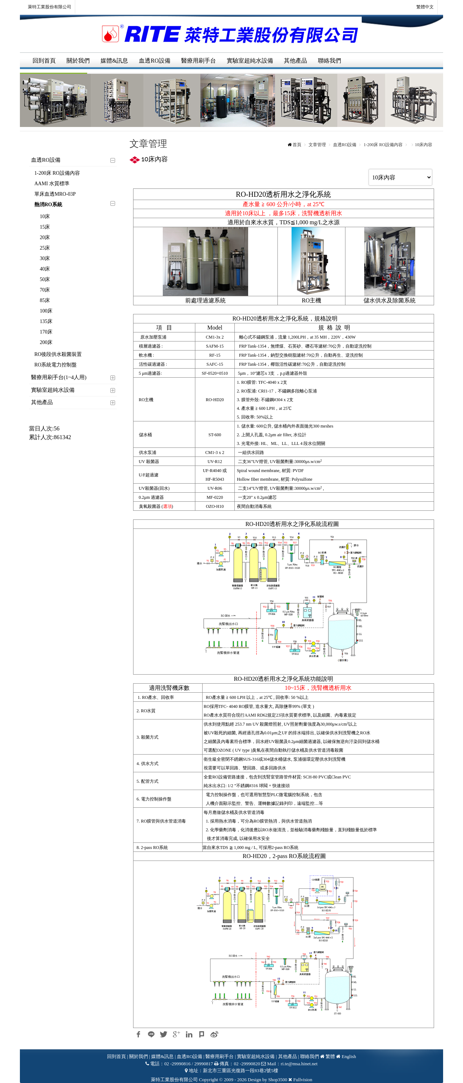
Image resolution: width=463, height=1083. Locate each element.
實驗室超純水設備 (250, 61)
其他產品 (295, 61)
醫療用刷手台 (198, 61)
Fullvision (303, 1079)
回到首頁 (44, 61)
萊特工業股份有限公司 (49, 6)
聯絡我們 (329, 61)
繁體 (330, 1056)
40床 (45, 269)
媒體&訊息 (114, 61)
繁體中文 (421, 7)
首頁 (297, 144)
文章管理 (317, 144)
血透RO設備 (154, 61)
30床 (45, 258)
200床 (46, 342)
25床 (45, 248)
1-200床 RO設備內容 (57, 173)
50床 (45, 279)
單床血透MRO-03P (55, 194)
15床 (45, 227)
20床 (45, 237)
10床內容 (423, 144)
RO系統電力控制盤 (55, 365)
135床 (46, 321)
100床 (46, 311)
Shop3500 (277, 1079)
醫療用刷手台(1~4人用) (58, 377)
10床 (45, 216)
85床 (45, 300)
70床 (45, 290)
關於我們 (78, 61)
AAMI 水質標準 (51, 183)
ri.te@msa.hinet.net (299, 1063)
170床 (46, 332)
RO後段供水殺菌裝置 (58, 354)
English (349, 1056)
